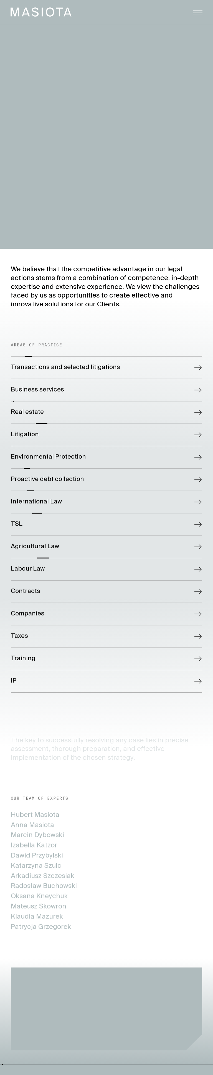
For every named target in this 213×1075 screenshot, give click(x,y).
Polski (202, 39)
